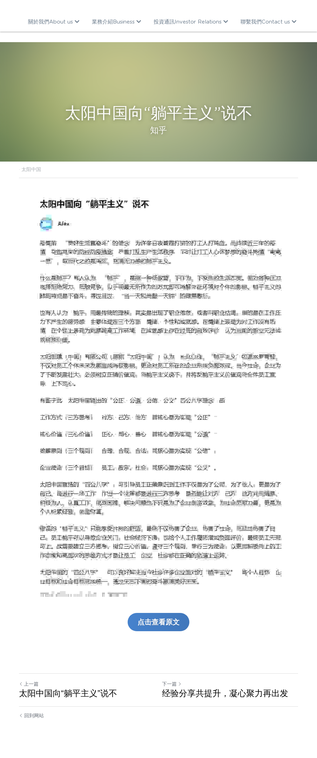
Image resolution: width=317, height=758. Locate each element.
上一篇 (29, 684)
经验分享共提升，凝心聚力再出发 (225, 693)
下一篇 (172, 684)
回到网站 (31, 715)
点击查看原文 (158, 622)
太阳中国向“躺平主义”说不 (68, 693)
